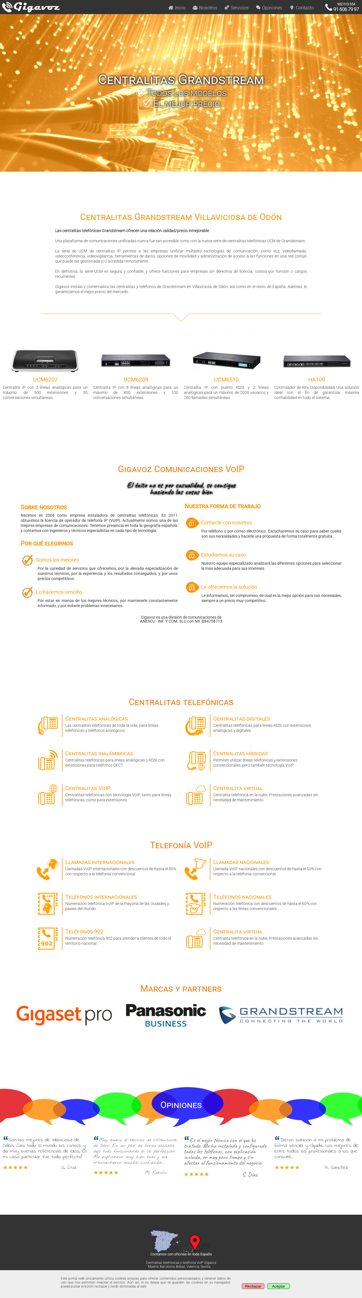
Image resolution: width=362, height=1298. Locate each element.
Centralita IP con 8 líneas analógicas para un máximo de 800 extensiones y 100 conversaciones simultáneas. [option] (135, 366)
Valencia (193, 1267)
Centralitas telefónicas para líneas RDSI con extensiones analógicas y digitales (255, 723)
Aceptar (278, 1286)
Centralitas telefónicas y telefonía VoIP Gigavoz (181, 1263)
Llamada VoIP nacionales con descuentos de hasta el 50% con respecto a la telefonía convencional (255, 867)
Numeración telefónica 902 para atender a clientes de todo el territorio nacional (107, 936)
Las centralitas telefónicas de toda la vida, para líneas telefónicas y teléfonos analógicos (107, 723)
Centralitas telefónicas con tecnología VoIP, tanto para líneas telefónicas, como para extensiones (107, 793)
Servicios (236, 7)
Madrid (153, 1267)
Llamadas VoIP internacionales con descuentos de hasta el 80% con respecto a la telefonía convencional (107, 867)
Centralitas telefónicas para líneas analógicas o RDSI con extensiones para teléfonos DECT (107, 758)
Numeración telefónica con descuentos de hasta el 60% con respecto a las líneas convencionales (255, 902)
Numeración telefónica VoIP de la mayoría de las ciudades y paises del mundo (107, 902)
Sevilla (205, 1267)
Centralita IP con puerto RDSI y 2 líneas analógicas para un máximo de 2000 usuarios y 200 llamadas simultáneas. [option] (226, 366)
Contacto (301, 7)
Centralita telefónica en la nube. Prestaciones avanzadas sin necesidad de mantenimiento (255, 793)
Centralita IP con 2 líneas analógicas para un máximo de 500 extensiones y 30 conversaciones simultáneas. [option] (45, 366)
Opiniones (268, 7)
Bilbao (180, 1267)
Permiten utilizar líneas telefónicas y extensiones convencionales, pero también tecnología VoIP (255, 758)
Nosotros (204, 7)
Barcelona (167, 1267)
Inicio (177, 7)
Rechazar (253, 1286)
